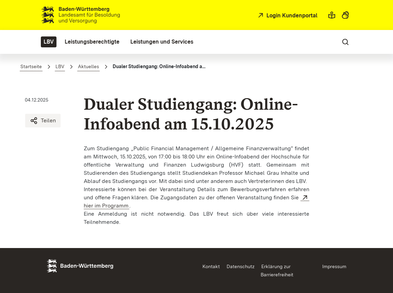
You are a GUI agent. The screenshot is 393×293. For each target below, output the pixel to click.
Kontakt (211, 266)
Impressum (334, 266)
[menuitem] (48, 41)
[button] (332, 15)
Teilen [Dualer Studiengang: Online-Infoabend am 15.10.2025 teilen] (43, 121)
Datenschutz (241, 266)
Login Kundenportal (291, 15)
